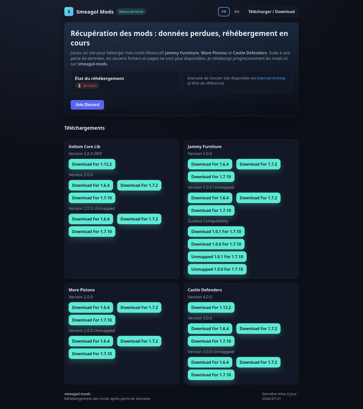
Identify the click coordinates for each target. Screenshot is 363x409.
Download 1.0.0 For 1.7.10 (216, 244)
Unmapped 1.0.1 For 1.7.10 (217, 256)
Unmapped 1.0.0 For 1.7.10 (217, 269)
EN (237, 12)
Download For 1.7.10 (92, 198)
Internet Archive (271, 77)
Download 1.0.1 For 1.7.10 (216, 231)
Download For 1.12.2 (92, 164)
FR (224, 12)
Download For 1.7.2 (139, 185)
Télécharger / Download (271, 11)
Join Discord (87, 105)
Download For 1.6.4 (91, 185)
